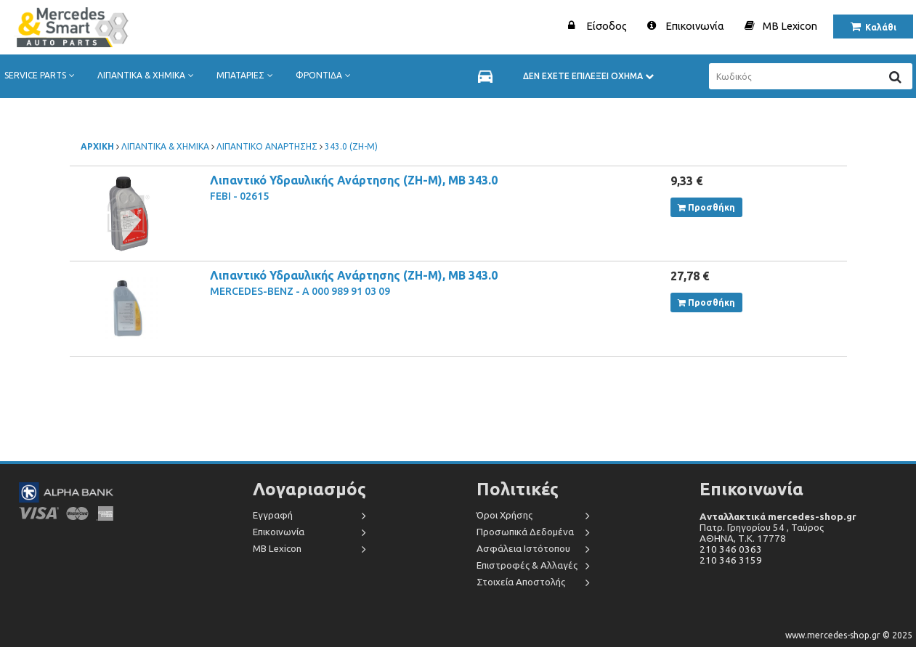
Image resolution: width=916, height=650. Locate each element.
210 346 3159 (731, 560)
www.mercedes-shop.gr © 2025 (848, 635)
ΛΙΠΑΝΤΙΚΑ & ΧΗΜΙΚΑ (148, 75)
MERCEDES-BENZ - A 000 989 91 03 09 (300, 291)
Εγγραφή (273, 515)
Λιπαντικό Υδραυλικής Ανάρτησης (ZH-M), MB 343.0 (354, 180)
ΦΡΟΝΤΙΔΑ (326, 75)
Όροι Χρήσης (504, 515)
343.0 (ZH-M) (351, 146)
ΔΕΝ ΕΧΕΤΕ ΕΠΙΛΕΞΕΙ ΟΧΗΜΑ (588, 76)
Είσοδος (606, 26)
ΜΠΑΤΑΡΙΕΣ (247, 75)
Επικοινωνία (694, 26)
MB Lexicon (790, 26)
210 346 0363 (731, 549)
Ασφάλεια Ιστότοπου (523, 548)
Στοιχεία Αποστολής (521, 582)
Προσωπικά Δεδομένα (525, 532)
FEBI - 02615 (239, 196)
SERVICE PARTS (42, 75)
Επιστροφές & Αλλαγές (527, 565)
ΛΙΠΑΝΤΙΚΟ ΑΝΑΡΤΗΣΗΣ (266, 146)
